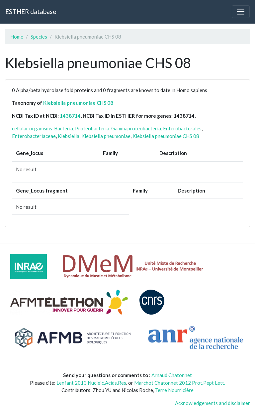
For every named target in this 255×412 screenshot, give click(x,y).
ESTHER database (30, 11)
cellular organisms (32, 128)
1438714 (70, 116)
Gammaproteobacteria (136, 128)
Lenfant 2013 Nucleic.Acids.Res (91, 383)
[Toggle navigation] (241, 11)
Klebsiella (68, 136)
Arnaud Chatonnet (171, 375)
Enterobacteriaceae (34, 136)
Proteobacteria (92, 128)
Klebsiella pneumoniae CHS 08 (78, 103)
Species (39, 37)
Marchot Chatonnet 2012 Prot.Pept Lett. (179, 383)
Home (16, 37)
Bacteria (63, 128)
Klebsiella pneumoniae (105, 136)
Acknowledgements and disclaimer (212, 403)
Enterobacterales (182, 128)
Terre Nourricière (174, 390)
